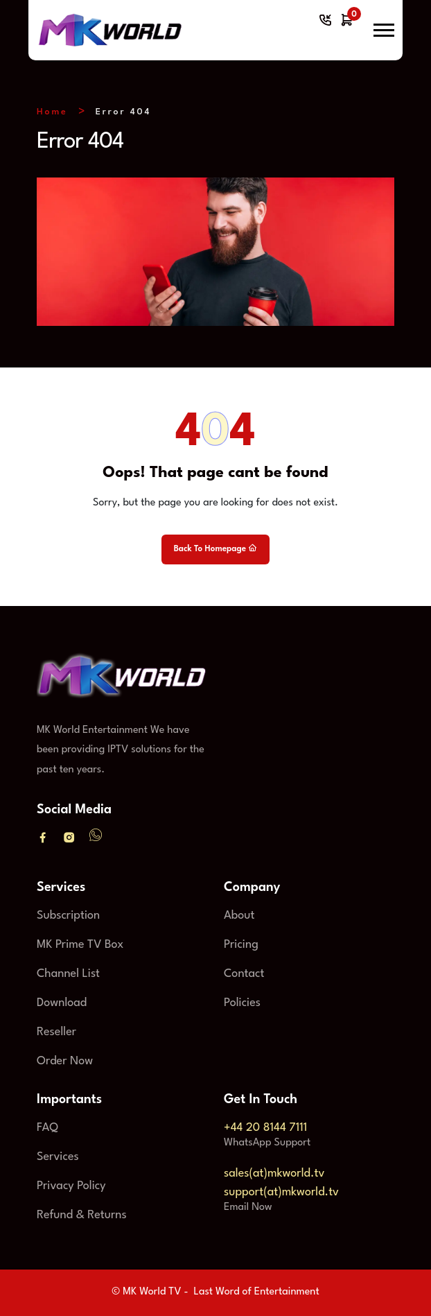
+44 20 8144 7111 (265, 1128)
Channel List (68, 974)
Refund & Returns (82, 1215)
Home (52, 111)
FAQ (47, 1128)
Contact (244, 974)
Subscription (68, 915)
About (239, 915)
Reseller (56, 1032)
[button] (383, 30)
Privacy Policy (71, 1186)
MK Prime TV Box (80, 945)
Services (58, 1157)
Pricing (241, 945)
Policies (242, 1003)
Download (62, 1003)
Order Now (65, 1061)
